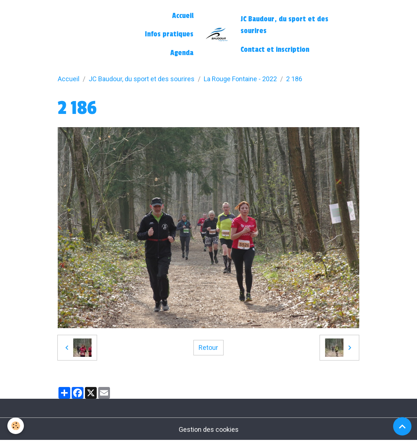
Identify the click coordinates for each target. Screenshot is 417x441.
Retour (208, 347)
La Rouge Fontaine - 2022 (240, 79)
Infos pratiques (169, 34)
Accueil (182, 15)
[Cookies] (15, 425)
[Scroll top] (402, 426)
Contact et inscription (274, 49)
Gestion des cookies (209, 429)
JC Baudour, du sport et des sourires (284, 25)
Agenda (181, 53)
